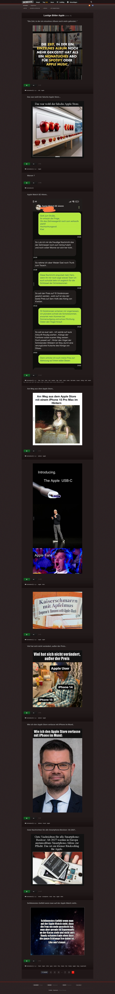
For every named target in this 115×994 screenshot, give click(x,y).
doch (61, 380)
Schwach (33, 85)
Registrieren (33, 5)
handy (70, 966)
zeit (39, 90)
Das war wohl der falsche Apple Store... (44, 97)
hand (39, 966)
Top (45, 2)
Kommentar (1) (29, 169)
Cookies (50, 990)
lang (78, 966)
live (66, 966)
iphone (40, 456)
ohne (47, 966)
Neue (52, 2)
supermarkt (83, 966)
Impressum (55, 990)
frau (59, 966)
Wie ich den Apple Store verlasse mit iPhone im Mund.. (50, 724)
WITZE (25, 8)
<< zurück (44, 972)
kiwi (39, 380)
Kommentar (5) (29, 380)
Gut (27, 85)
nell (86, 380)
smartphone (45, 896)
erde (64, 380)
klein (62, 896)
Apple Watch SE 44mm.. (37, 195)
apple (43, 90)
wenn (89, 380)
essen (78, 380)
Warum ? (31, 176)
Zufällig (60, 2)
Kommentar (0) (29, 90)
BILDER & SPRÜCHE (35, 8)
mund (44, 823)
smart (39, 896)
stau (54, 896)
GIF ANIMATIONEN (54, 8)
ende (68, 380)
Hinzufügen (72, 2)
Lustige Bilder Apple (54, 15)
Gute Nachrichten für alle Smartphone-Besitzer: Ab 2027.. (51, 830)
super (43, 966)
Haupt (38, 2)
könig (82, 380)
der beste (73, 380)
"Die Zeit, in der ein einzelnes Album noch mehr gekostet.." (52, 21)
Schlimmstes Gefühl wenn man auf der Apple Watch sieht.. (52, 903)
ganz (51, 966)
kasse (62, 966)
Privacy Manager (62, 990)
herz (43, 380)
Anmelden (25, 5)
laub (46, 380)
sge (57, 380)
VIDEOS (45, 8)
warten (53, 380)
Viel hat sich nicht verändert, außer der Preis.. (46, 646)
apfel (44, 639)
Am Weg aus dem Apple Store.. (40, 389)
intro (44, 584)
